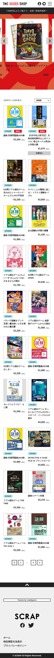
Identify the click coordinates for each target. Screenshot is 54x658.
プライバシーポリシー (14, 645)
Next (49, 41)
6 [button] (33, 562)
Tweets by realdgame (27, 600)
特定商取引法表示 (12, 641)
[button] (39, 562)
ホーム (6, 637)
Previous (4, 41)
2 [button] (20, 562)
